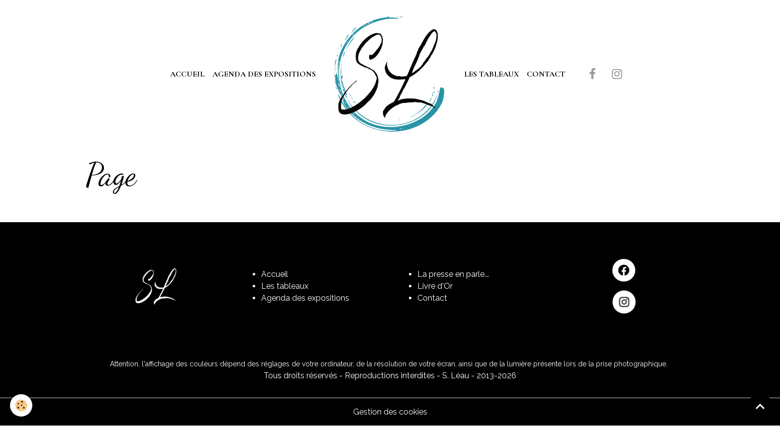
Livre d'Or (435, 286)
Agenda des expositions (264, 74)
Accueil (187, 74)
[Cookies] (21, 405)
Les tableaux (491, 74)
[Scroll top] (760, 406)
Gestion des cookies (390, 412)
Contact (546, 74)
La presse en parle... (453, 274)
